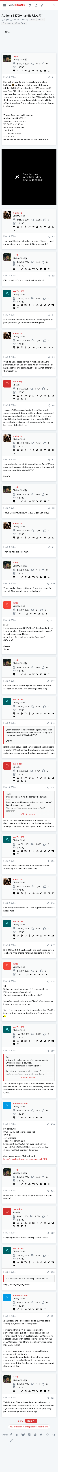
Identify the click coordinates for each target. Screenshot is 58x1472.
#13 (53, 723)
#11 (53, 620)
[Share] (49, 77)
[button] (5, 5)
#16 (53, 903)
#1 (53, 77)
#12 (53, 681)
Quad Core (20, 23)
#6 (53, 405)
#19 (53, 1051)
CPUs (32, 19)
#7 (53, 459)
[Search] (53, 5)
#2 (53, 236)
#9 (53, 547)
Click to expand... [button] (29, 814)
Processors (8, 23)
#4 (53, 315)
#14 (53, 787)
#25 (53, 1398)
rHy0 (6, 19)
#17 (53, 945)
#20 (53, 1124)
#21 (53, 1191)
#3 (53, 276)
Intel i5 (40, 19)
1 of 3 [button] (20, 1421)
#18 (53, 981)
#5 (53, 357)
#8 (53, 508)
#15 (53, 861)
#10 (53, 583)
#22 (53, 1233)
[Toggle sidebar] (47, 5)
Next (31, 1421)
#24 (53, 1316)
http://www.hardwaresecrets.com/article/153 (25, 1159)
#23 (53, 1272)
